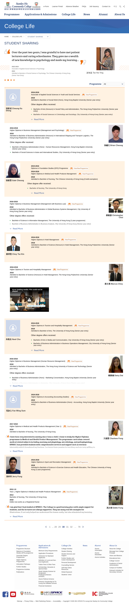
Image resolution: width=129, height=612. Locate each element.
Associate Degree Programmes (12, 557)
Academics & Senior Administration (112, 564)
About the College (111, 550)
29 (59, 527)
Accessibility (64, 605)
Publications (6, 570)
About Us (120, 14)
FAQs (84, 6)
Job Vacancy (94, 6)
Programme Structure (9, 550)
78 (79, 527)
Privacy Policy (36, 605)
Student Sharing (58, 553)
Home (6, 36)
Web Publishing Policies (50, 605)
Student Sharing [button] (38, 37)
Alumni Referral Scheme (35, 579)
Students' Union (58, 573)
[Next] (83, 527)
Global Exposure (58, 570)
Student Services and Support (62, 556)
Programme (95, 84)
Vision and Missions (112, 556)
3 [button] (11, 80)
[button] (29, 299)
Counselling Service (59, 565)
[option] (64, 62)
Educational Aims (111, 558)
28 (55, 527)
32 (71, 527)
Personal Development (60, 563)
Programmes (11, 14)
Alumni (103, 14)
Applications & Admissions (41, 14)
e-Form (46, 6)
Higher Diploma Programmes (11, 560)
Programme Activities (9, 568)
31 (67, 527)
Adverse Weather (72, 6)
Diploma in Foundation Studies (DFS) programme (11, 554)
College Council (111, 561)
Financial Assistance (33, 586)
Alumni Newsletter (96, 555)
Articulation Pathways (9, 563)
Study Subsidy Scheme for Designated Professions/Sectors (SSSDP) (37, 574)
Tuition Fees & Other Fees (35, 566)
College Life (69, 14)
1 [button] (5, 80)
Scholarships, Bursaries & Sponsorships (35, 570)
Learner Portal (57, 6)
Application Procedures (34, 555)
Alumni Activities (95, 557)
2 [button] (8, 80)
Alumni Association (93, 551)
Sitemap (27, 605)
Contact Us (106, 6)
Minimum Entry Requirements (36, 552)
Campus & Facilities (112, 568)
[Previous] (46, 527)
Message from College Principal (116, 553)
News (87, 14)
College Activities (58, 550)
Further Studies (7, 565)
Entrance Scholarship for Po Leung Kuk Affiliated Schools (36, 582)
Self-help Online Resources (61, 568)
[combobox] (113, 84)
